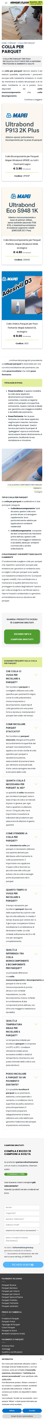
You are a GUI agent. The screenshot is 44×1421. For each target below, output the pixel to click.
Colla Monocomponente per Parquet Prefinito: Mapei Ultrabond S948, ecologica (22, 244)
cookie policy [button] (6, 1379)
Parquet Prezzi (8, 1321)
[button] (41, 1359)
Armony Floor (8, 1346)
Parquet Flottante (10, 1303)
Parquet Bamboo (9, 1288)
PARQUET (12, 43)
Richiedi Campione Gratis (13, 1333)
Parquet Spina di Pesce (12, 1297)
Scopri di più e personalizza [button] (22, 1416)
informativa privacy (23, 1247)
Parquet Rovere (9, 1285)
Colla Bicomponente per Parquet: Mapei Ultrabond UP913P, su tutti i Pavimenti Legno (22, 160)
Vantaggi (6, 1349)
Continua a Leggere (33, 99)
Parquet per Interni (10, 1291)
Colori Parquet (8, 1327)
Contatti (6, 1355)
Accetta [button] (32, 1411)
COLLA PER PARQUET (26, 43)
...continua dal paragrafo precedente (25, 360)
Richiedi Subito (22, 1264)
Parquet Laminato (10, 1306)
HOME (4, 43)
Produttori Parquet (10, 1318)
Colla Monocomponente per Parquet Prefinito (25, 486)
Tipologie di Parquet (11, 1324)
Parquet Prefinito (9, 1300)
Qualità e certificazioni (12, 1352)
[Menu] (6, 3)
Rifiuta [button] (12, 1411)
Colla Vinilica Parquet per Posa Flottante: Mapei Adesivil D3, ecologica (22, 327)
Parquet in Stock (9, 1330)
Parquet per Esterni (11, 1294)
